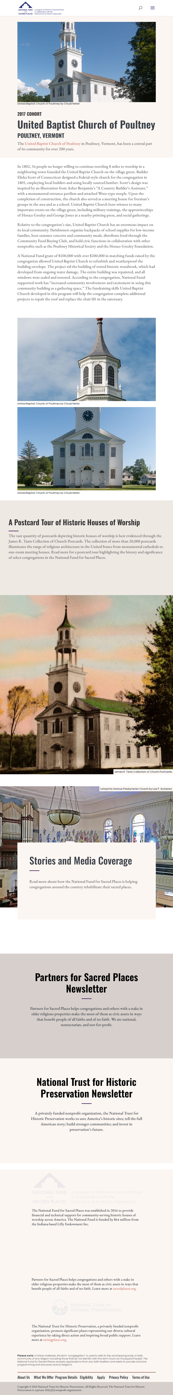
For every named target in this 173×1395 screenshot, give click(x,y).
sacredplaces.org (124, 1288)
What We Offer (44, 1377)
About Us (23, 1377)
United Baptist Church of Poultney (53, 143)
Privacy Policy (118, 1377)
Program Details (66, 1377)
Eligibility (86, 1377)
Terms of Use (141, 1377)
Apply (101, 1377)
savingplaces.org (54, 1339)
